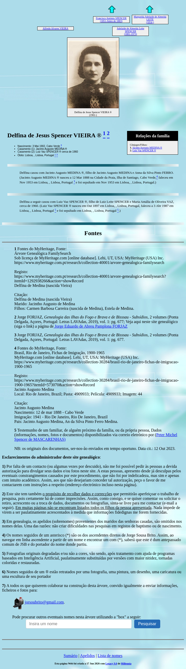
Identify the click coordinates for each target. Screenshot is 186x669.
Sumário (70, 655)
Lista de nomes (110, 655)
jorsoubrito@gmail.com (38, 602)
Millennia (126, 663)
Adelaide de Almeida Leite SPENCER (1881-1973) (130, 31)
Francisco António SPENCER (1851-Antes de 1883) (111, 19)
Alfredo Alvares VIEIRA (55, 28)
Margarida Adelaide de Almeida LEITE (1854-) (150, 19)
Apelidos (87, 655)
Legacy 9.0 (111, 663)
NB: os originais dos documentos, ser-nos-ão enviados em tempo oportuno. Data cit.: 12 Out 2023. (95, 448)
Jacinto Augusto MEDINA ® (147, 147)
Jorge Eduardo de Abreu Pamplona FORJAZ (90, 326)
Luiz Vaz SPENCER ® (144, 150)
